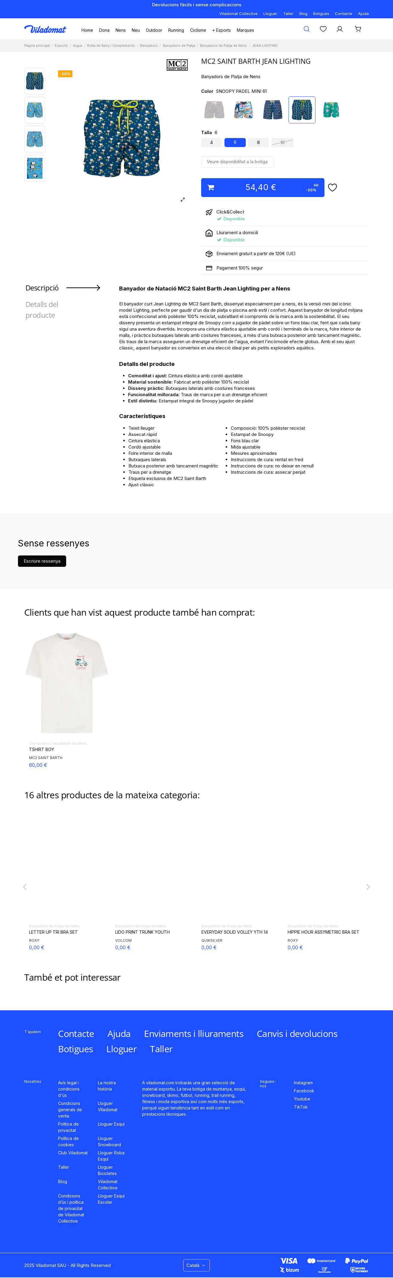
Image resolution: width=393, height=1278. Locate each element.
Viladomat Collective (238, 13)
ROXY (206, 940)
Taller (288, 13)
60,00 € (38, 765)
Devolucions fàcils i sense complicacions (196, 4)
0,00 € (209, 947)
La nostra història (107, 1085)
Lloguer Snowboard (109, 1141)
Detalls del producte (41, 309)
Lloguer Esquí (111, 1123)
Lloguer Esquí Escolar (111, 1199)
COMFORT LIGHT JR (49, 932)
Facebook (304, 1090)
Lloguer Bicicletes (107, 1170)
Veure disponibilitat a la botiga (237, 161)
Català (196, 1265)
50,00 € (124, 947)
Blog (303, 13)
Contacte (343, 13)
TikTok (301, 1106)
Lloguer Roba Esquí (111, 1156)
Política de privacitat (68, 1127)
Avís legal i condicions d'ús (69, 1089)
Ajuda (363, 13)
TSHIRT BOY (41, 749)
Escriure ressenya (42, 561)
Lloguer (270, 13)
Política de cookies (68, 1141)
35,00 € (296, 947)
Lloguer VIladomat (107, 1106)
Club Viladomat (73, 1152)
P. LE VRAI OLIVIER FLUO (139, 932)
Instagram (303, 1082)
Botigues (321, 13)
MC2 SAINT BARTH (46, 757)
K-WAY (121, 940)
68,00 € (38, 947)
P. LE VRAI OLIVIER (306, 932)
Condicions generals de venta (70, 1109)
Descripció (42, 288)
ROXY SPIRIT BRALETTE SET (230, 932)
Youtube (302, 1098)
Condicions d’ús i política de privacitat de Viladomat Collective (71, 1208)
